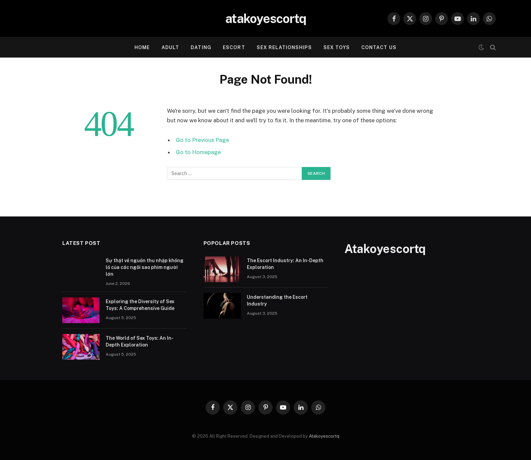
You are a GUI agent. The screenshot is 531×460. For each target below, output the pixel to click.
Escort (234, 47)
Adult (170, 47)
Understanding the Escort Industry (277, 300)
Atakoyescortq (324, 436)
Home (142, 47)
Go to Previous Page (202, 140)
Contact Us (379, 47)
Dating (201, 47)
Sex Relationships (284, 47)
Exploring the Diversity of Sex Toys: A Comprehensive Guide (140, 305)
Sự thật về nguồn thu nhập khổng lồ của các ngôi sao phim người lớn (145, 267)
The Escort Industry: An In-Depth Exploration (285, 264)
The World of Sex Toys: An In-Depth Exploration (139, 341)
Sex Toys (336, 47)
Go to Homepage (198, 152)
